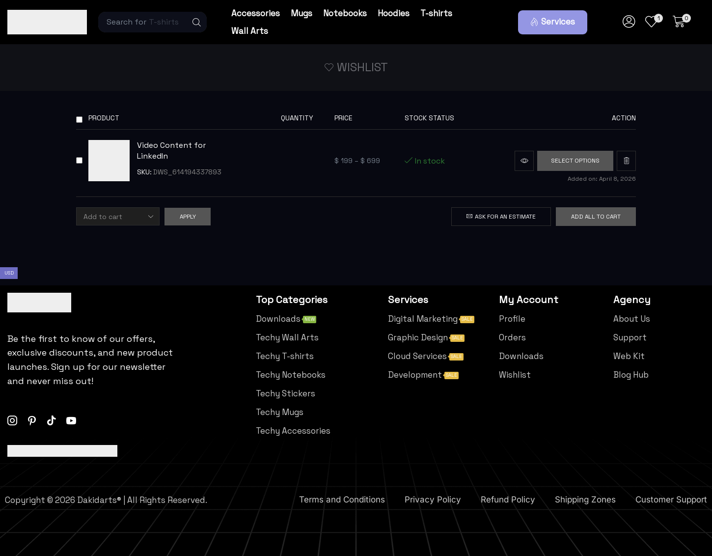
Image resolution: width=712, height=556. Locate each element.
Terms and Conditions (342, 500)
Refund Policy (508, 500)
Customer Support (671, 500)
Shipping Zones (585, 500)
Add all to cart (596, 217)
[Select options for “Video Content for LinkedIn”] (574, 161)
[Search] (197, 22)
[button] (552, 22)
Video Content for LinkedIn (171, 151)
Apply (188, 217)
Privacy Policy (433, 500)
